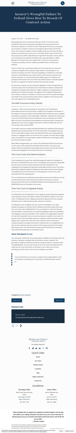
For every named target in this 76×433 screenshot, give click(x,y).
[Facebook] (29, 348)
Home (38, 357)
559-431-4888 (51, 402)
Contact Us (38, 381)
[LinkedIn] (40, 348)
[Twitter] (43, 348)
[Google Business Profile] (36, 348)
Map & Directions (24, 399)
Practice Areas (38, 365)
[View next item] (20, 325)
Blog (38, 373)
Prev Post (16, 300)
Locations (38, 369)
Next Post (59, 300)
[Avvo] (33, 348)
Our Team (38, 361)
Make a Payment (38, 377)
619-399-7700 (24, 402)
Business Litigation (25, 295)
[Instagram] (47, 348)
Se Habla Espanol (38, 344)
